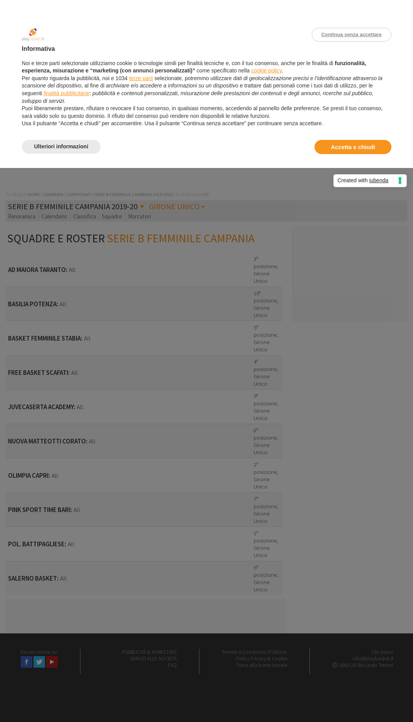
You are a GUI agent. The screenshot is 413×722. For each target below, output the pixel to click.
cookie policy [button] (266, 70)
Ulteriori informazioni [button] (61, 146)
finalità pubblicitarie (66, 93)
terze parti (141, 78)
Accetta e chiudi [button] (353, 147)
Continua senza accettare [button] (351, 34)
